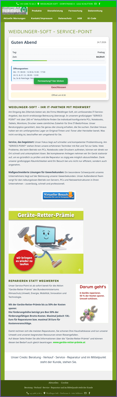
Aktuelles (53, 382)
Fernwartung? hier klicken (49, 83)
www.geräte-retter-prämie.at (69, 342)
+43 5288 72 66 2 (26, 4)
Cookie (64, 382)
